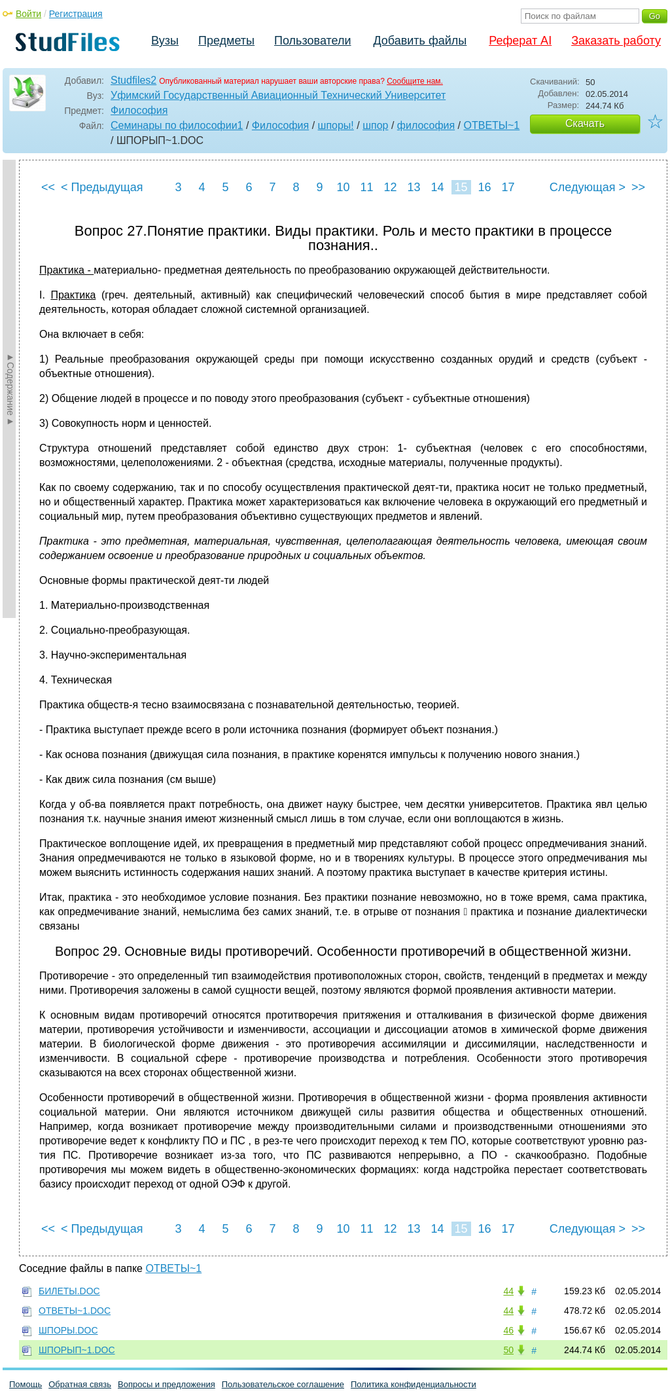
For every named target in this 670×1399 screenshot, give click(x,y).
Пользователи (312, 40)
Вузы (165, 40)
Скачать (585, 123)
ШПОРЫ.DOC (68, 1330)
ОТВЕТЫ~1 (492, 125)
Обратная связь (79, 1384)
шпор (375, 125)
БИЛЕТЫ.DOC (69, 1291)
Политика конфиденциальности (413, 1384)
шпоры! (336, 125)
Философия (139, 110)
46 (508, 1330)
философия (426, 125)
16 (484, 187)
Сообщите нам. (415, 81)
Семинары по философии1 (177, 125)
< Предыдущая (102, 187)
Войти (28, 14)
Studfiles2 (133, 80)
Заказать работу (616, 40)
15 (460, 187)
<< (48, 187)
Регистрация (76, 14)
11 (366, 187)
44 (508, 1291)
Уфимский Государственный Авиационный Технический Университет (278, 95)
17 (507, 187)
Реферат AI (520, 40)
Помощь (25, 1384)
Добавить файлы (420, 40)
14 (437, 187)
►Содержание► (10, 389)
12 (390, 187)
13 (413, 187)
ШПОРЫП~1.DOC (77, 1350)
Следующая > (588, 187)
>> (638, 187)
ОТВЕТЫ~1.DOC (75, 1310)
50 (508, 1350)
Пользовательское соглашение (283, 1384)
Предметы (226, 40)
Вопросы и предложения (166, 1384)
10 (342, 187)
